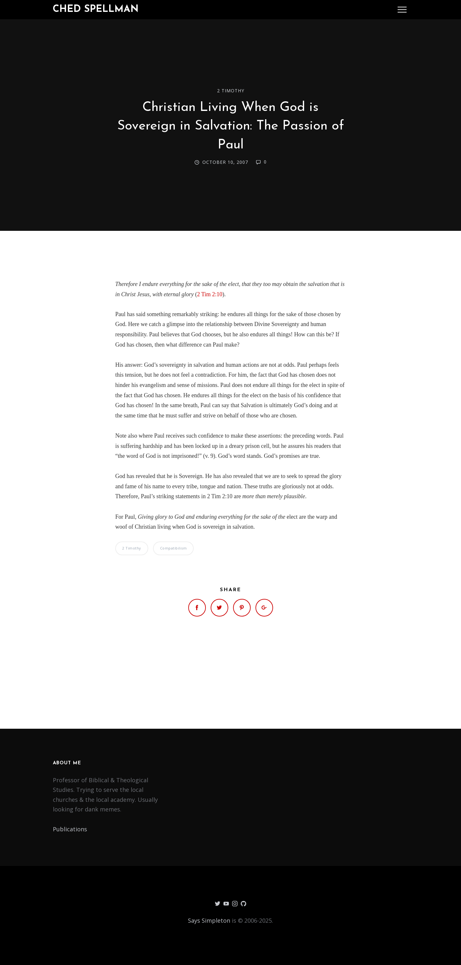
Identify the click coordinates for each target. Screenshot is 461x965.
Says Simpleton (209, 920)
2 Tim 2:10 (209, 294)
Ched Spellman (96, 9)
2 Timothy (230, 91)
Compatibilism (173, 548)
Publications (70, 829)
